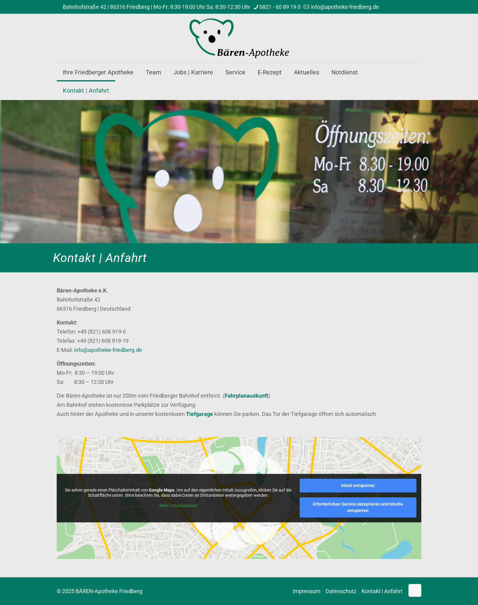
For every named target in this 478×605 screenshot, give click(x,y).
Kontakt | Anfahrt (382, 591)
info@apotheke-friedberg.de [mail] (344, 7)
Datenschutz (341, 591)
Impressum (306, 591)
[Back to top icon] (414, 590)
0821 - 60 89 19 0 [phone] (280, 7)
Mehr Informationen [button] (178, 505)
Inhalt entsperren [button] (358, 485)
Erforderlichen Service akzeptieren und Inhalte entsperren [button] (358, 507)
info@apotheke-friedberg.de (108, 350)
